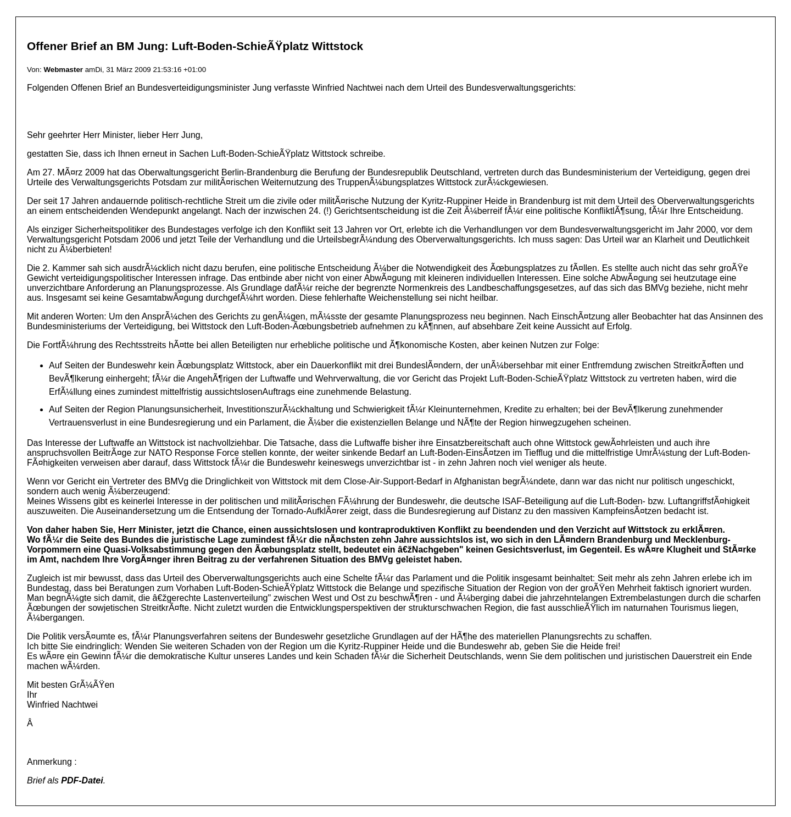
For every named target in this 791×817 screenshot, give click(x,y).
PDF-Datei (82, 780)
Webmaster (63, 69)
